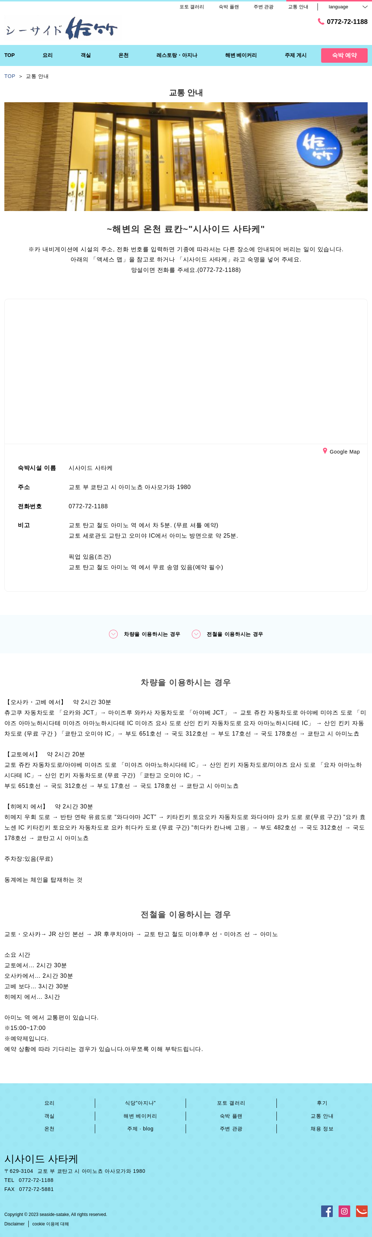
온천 (49, 1128)
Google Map (341, 452)
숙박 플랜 (231, 1116)
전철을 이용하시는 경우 (227, 634)
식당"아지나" (140, 1103)
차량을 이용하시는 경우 (145, 634)
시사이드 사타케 (41, 1158)
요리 (49, 1103)
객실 (49, 1116)
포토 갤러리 (231, 1103)
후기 (322, 1103)
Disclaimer (14, 1223)
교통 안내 (322, 1116)
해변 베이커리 (140, 1116)
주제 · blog (140, 1128)
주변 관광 (231, 1128)
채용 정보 (322, 1128)
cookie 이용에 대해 (50, 1223)
